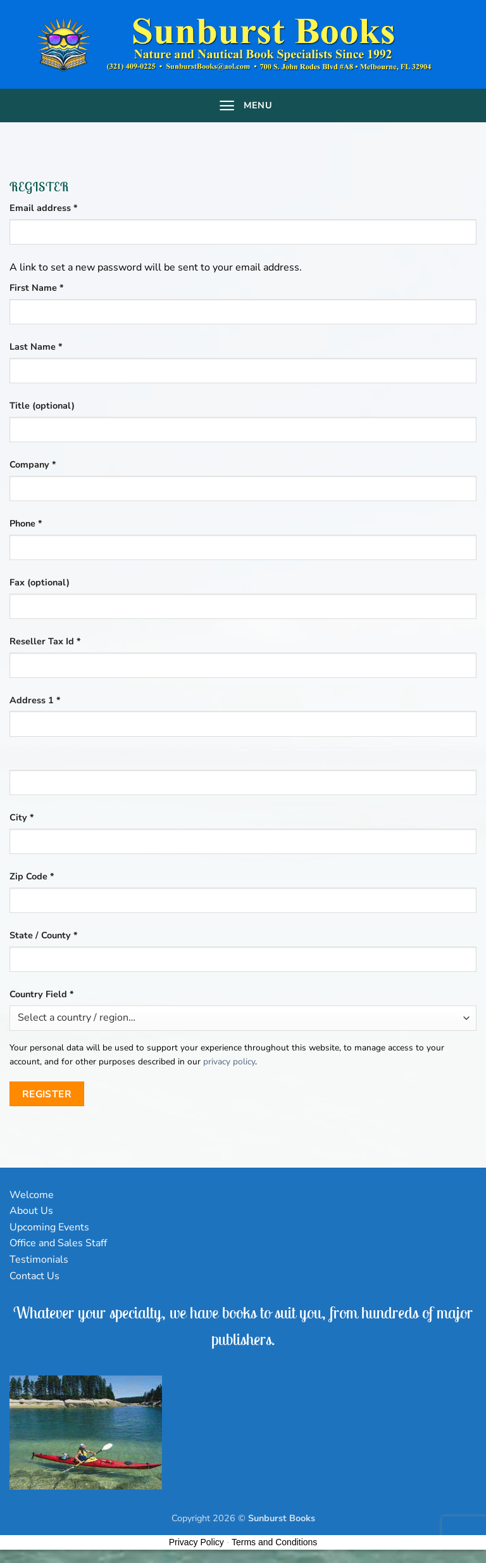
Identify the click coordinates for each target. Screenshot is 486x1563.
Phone (25, 523)
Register (47, 1093)
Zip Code (31, 876)
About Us (31, 1211)
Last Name (36, 346)
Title (42, 405)
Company (32, 464)
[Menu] (243, 105)
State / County (43, 935)
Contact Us (34, 1276)
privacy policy (229, 1062)
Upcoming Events (49, 1227)
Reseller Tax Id (45, 641)
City (21, 817)
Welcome (31, 1195)
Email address (62, 207)
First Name (36, 287)
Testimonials (38, 1259)
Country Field (41, 994)
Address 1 (35, 700)
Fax (39, 582)
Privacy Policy (196, 1542)
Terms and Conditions (274, 1542)
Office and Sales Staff (58, 1243)
